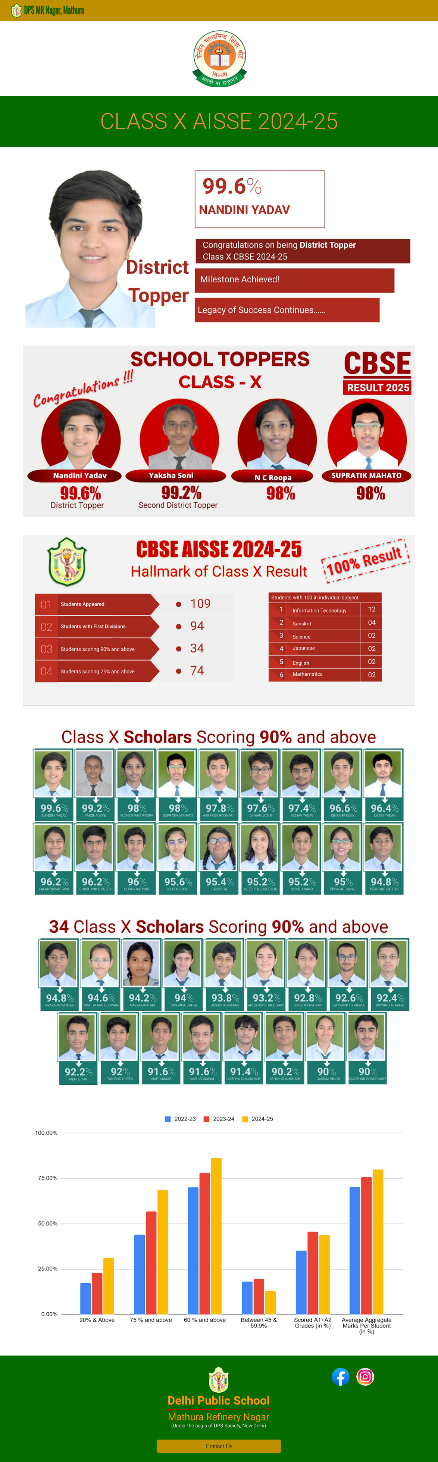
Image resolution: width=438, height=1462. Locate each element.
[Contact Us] (219, 1446)
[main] (219, 121)
